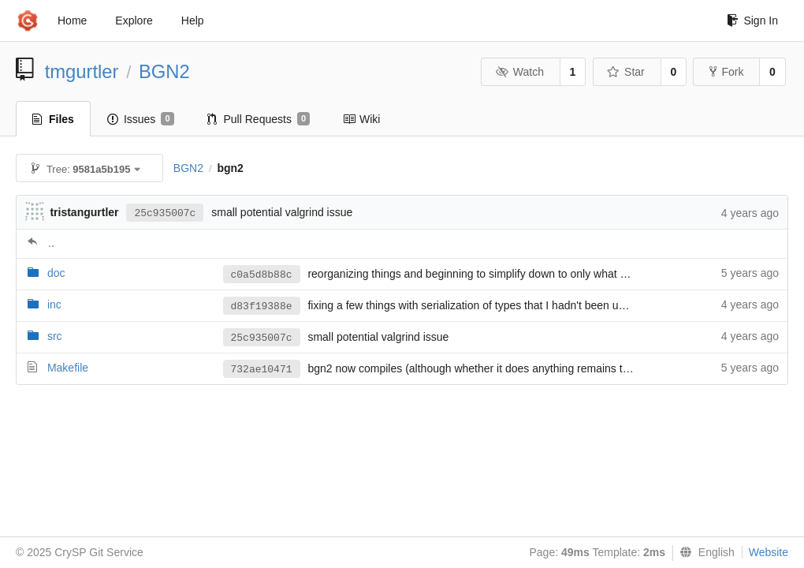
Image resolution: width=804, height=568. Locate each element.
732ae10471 (261, 370)
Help (192, 20)
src (54, 336)
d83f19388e (261, 306)
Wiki (361, 119)
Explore (133, 20)
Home (72, 20)
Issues (140, 119)
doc (56, 273)
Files (53, 119)
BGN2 (164, 71)
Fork (726, 71)
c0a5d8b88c (261, 275)
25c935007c (164, 213)
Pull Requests (259, 119)
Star (626, 71)
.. (51, 243)
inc (54, 304)
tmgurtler (82, 71)
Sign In (752, 20)
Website (768, 552)
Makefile (67, 367)
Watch (519, 71)
